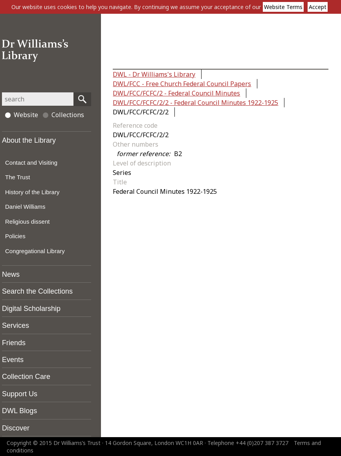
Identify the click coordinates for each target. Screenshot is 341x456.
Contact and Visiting (31, 162)
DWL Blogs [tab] (19, 411)
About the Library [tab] (29, 140)
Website (21, 114)
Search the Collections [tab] (37, 291)
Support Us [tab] (19, 394)
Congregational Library (35, 251)
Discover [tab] (15, 428)
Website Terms (283, 7)
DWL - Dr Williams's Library (154, 74)
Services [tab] (15, 325)
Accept (317, 7)
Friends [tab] (14, 343)
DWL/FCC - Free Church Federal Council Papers (182, 83)
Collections (63, 114)
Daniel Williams (25, 206)
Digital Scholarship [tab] (31, 309)
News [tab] (11, 274)
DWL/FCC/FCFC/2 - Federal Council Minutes (176, 93)
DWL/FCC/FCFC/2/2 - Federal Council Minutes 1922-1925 (195, 102)
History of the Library (32, 192)
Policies (15, 236)
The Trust (17, 177)
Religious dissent (27, 221)
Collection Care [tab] (26, 377)
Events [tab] (13, 360)
